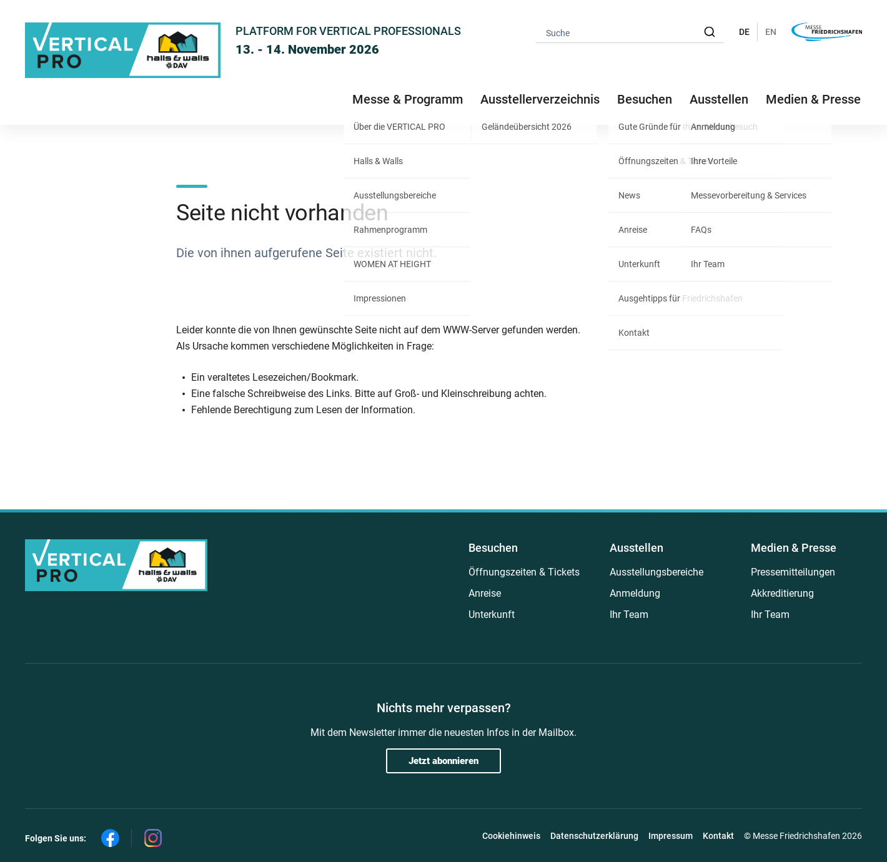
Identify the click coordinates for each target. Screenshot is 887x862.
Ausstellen (636, 547)
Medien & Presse (813, 99)
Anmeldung (635, 593)
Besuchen (493, 547)
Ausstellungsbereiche (656, 572)
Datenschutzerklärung (594, 836)
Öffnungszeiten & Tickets (524, 572)
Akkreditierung (782, 593)
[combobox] (629, 32)
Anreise (484, 593)
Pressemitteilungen (793, 572)
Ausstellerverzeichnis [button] (540, 99)
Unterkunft (491, 614)
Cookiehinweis (511, 836)
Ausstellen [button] (719, 99)
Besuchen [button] (644, 99)
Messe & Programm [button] (407, 99)
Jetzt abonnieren (443, 760)
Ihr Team (629, 614)
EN (770, 32)
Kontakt (718, 836)
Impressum (670, 836)
